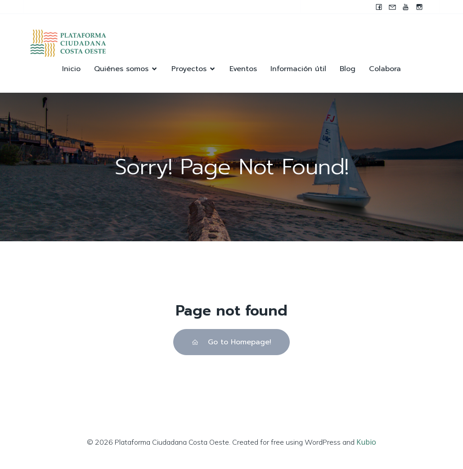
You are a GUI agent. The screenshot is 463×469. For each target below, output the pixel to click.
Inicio (71, 68)
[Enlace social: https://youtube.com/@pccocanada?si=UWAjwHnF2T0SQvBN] (406, 7)
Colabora (385, 68)
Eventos (243, 68)
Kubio (366, 442)
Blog (347, 68)
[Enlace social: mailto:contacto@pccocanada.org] (392, 7)
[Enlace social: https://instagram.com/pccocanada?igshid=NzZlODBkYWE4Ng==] (419, 7)
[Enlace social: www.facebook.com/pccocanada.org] (379, 7)
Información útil (298, 68)
